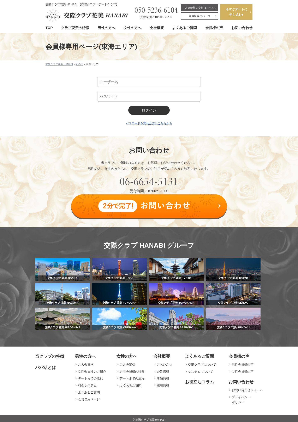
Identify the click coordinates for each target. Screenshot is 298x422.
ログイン (149, 110)
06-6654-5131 (149, 181)
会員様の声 (214, 28)
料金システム (87, 383)
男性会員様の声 (243, 363)
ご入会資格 (86, 363)
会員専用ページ (89, 397)
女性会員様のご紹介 (92, 369)
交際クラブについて (202, 363)
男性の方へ (106, 28)
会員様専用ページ (199, 16)
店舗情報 (163, 376)
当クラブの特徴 (49, 354)
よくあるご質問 (184, 28)
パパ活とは (45, 366)
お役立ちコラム (199, 380)
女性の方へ (132, 28)
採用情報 (163, 383)
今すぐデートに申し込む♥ (236, 11)
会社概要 (157, 28)
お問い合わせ (241, 28)
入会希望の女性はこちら (199, 7)
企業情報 (163, 369)
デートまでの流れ (90, 376)
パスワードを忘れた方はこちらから (149, 123)
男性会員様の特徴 (132, 369)
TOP (49, 28)
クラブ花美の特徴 (75, 28)
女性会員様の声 (243, 369)
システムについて (200, 369)
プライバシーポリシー (241, 397)
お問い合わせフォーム (247, 388)
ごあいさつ (164, 363)
